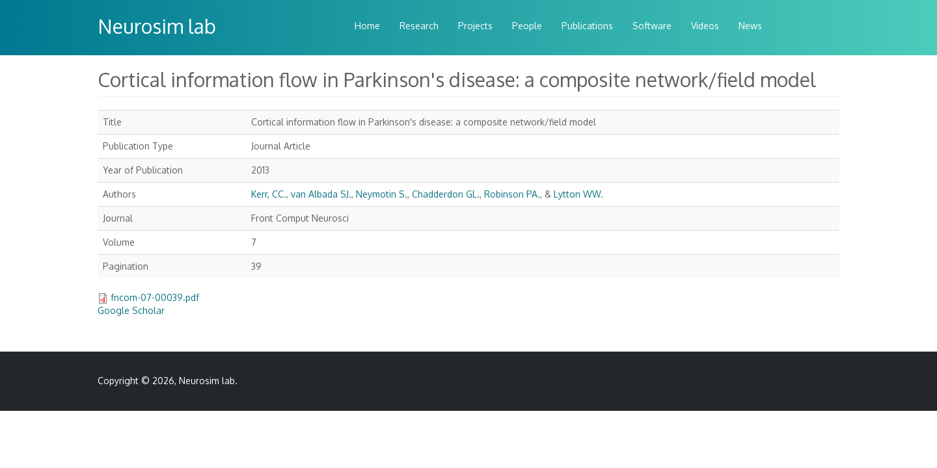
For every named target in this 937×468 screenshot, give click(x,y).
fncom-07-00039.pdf (155, 297)
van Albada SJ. (321, 194)
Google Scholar (131, 310)
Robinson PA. (512, 194)
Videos (705, 25)
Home (367, 25)
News (750, 25)
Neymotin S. (381, 194)
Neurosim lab (157, 26)
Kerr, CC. (268, 194)
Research (419, 25)
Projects (475, 25)
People (527, 25)
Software (652, 25)
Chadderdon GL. (446, 194)
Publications (587, 25)
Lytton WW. (578, 194)
